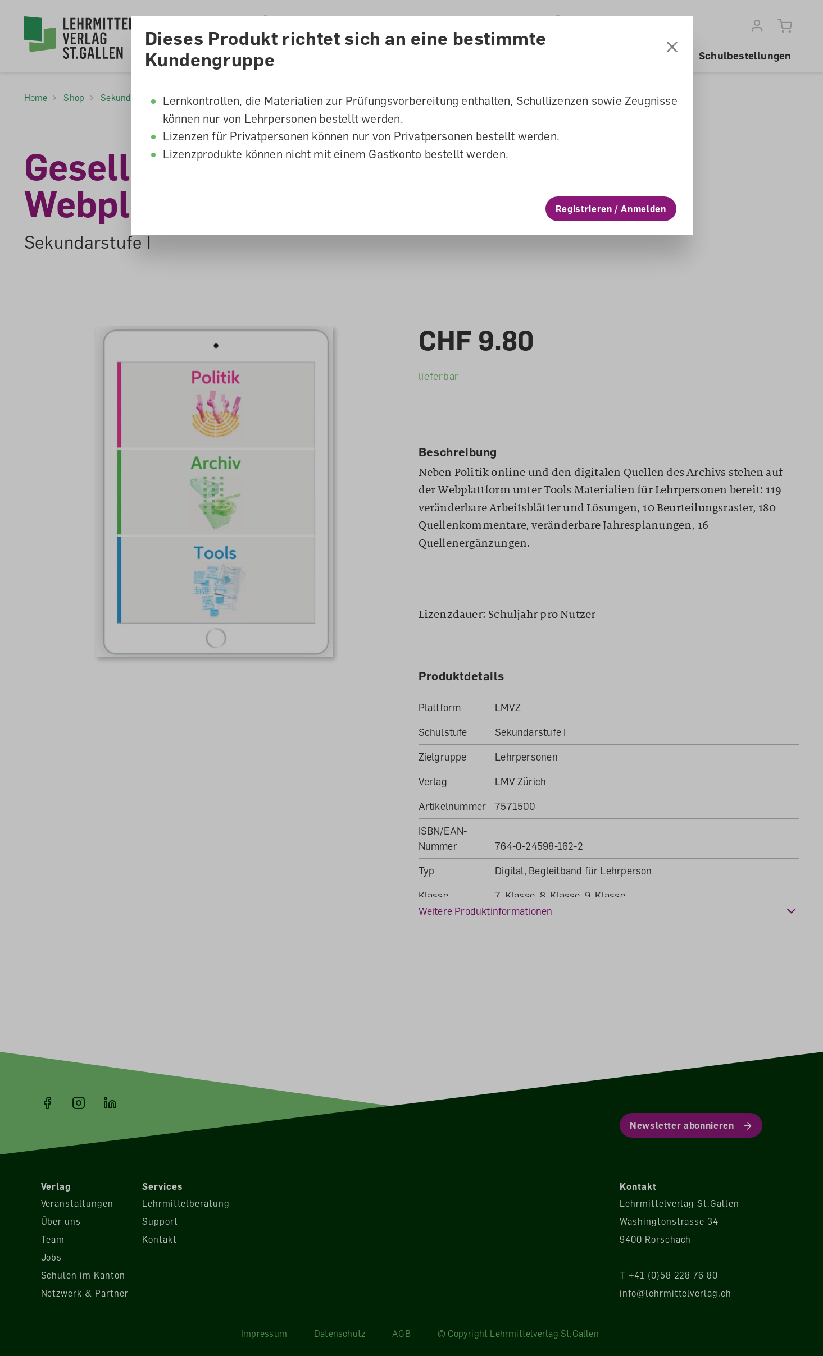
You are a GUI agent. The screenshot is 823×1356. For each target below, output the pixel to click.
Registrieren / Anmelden (611, 208)
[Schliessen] (672, 48)
